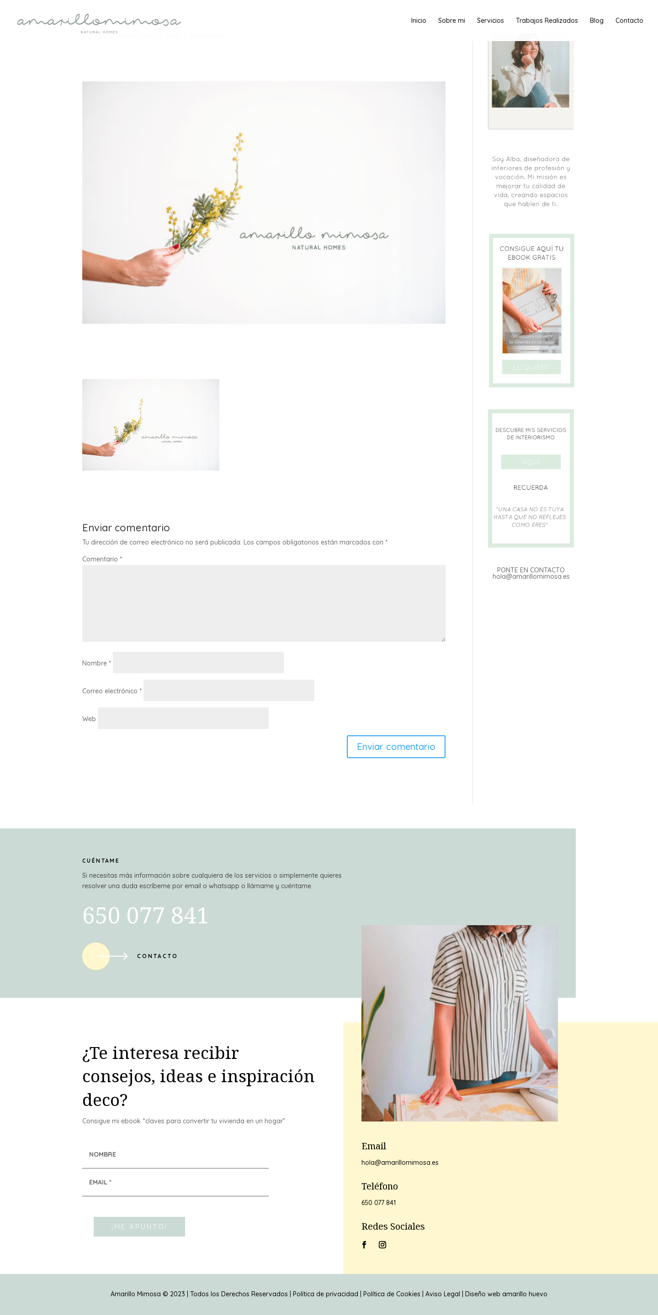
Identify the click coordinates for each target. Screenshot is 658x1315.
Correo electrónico (112, 691)
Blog (597, 21)
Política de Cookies (391, 1294)
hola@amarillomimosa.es (531, 576)
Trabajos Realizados (547, 21)
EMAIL (100, 1182)
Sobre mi (451, 21)
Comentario (102, 559)
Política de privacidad (325, 1294)
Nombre (96, 663)
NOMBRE (102, 1154)
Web (89, 719)
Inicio (418, 21)
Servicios (490, 21)
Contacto (629, 21)
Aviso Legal (442, 1294)
